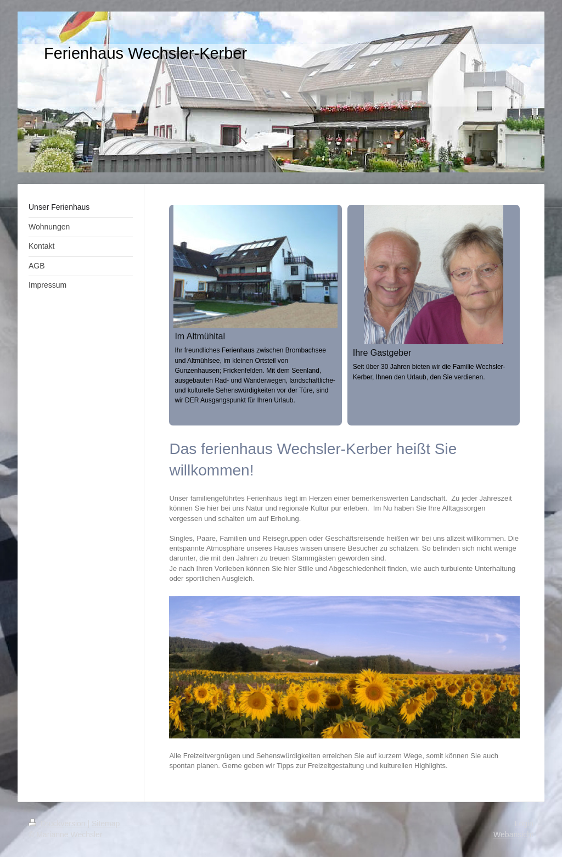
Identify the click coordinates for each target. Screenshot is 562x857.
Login (524, 823)
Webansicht (513, 834)
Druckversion (58, 823)
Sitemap (106, 823)
